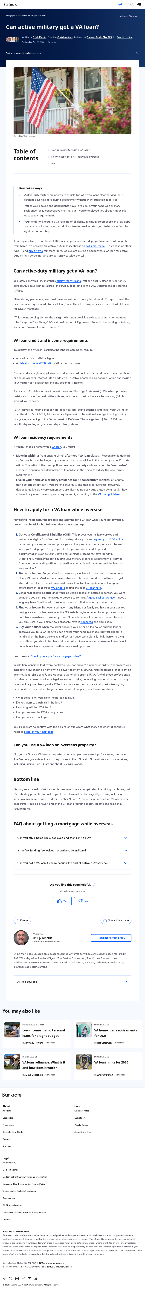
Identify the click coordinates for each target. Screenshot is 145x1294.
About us (7, 1111)
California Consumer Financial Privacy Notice (24, 1212)
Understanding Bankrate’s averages (19, 1191)
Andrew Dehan (105, 1074)
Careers (6, 1139)
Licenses (7, 1220)
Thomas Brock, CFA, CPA (99, 37)
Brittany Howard (34, 1042)
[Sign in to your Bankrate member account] (120, 4)
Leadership (8, 1118)
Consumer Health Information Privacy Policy (24, 1184)
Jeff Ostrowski (104, 1042)
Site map (7, 1146)
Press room (8, 1125)
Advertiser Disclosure (129, 16)
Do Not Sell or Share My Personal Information (25, 1177)
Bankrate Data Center (13, 1132)
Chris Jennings (64, 37)
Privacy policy (9, 1163)
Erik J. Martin (39, 37)
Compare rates (81, 1111)
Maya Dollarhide (34, 1074)
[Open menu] (139, 4)
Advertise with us (82, 1132)
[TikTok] (36, 1279)
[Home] (12, 4)
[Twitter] (11, 1279)
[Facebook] (4, 1279)
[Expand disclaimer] (137, 53)
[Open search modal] (132, 4)
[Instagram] (17, 1279)
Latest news (80, 1118)
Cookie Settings (10, 1170)
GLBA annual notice (12, 1205)
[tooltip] (94, 884)
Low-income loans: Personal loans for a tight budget (43, 1033)
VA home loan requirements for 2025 (115, 1033)
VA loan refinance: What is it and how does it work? (43, 1065)
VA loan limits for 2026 (111, 1062)
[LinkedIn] (23, 1279)
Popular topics (81, 1125)
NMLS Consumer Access (51, 1263)
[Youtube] (30, 1279)
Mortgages (10, 16)
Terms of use (9, 1198)
